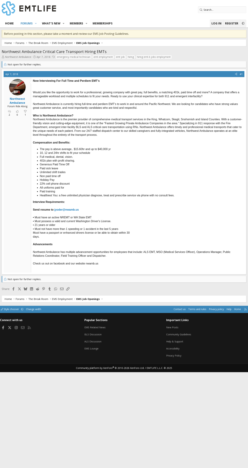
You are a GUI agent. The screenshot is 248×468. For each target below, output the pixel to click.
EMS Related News (101, 425)
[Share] (223, 126)
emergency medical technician (86, 56)
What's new (64, 23)
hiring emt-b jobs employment (167, 56)
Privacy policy (199, 408)
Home (22, 23)
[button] (49, 23)
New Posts (168, 425)
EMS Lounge (97, 446)
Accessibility (168, 446)
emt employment (116, 56)
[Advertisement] (124, 95)
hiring (144, 56)
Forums (39, 23)
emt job (133, 56)
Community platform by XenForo (112, 463)
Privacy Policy (169, 452)
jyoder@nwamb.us (79, 265)
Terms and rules (178, 408)
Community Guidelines (174, 432)
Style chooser (26, 408)
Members (89, 23)
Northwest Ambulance (31, 56)
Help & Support (170, 439)
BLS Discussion (98, 432)
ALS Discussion (98, 439)
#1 (228, 125)
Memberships (115, 23)
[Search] (209, 9)
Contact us (160, 408)
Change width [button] (51, 408)
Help (212, 408)
